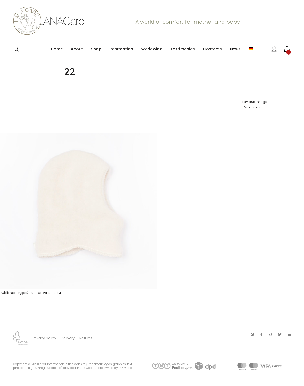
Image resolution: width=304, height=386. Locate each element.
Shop (96, 49)
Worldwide (151, 49)
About (77, 49)
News (235, 49)
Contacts (212, 49)
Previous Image (254, 101)
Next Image (254, 107)
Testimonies (182, 49)
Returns (86, 337)
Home (57, 49)
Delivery (68, 337)
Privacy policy (44, 337)
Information (121, 49)
